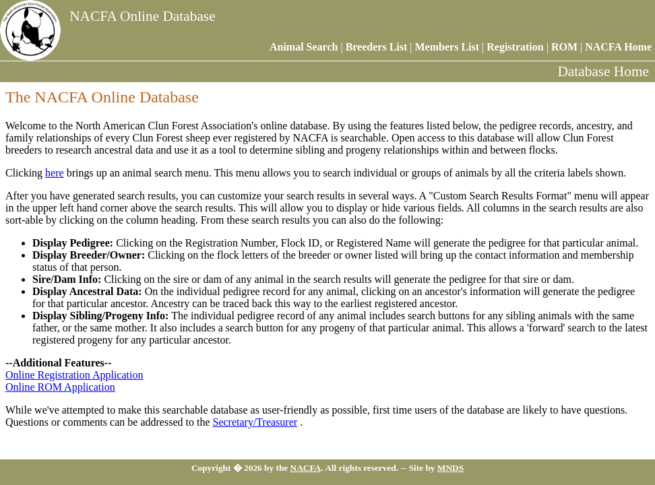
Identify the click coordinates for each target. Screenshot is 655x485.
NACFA (305, 468)
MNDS (450, 468)
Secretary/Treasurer (254, 422)
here (54, 173)
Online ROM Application (60, 387)
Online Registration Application (74, 375)
